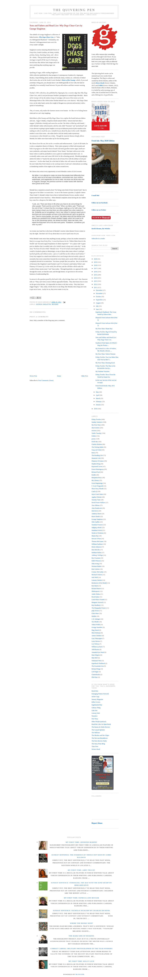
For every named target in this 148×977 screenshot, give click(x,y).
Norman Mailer (96, 566)
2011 (96, 287)
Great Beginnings (97, 483)
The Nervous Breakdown (100, 738)
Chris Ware (95, 613)
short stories (95, 428)
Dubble (94, 616)
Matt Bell (95, 658)
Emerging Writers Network (100, 694)
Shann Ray (95, 536)
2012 (96, 284)
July (97, 306)
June (97, 309)
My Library (95, 480)
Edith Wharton (96, 561)
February (99, 401)
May (97, 392)
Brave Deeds (96, 516)
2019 (96, 262)
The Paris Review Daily (99, 741)
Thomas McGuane (97, 541)
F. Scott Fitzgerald (97, 486)
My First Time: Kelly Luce (81, 961)
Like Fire (94, 710)
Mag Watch (95, 630)
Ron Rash (95, 586)
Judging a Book (97, 527)
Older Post (84, 376)
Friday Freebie (96, 419)
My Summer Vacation (102, 371)
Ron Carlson (96, 569)
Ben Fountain (96, 558)
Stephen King (96, 464)
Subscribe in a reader (98, 238)
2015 (96, 275)
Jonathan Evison (97, 530)
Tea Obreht (95, 622)
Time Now (95, 746)
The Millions (96, 733)
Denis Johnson (96, 547)
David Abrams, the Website (101, 228)
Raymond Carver (97, 466)
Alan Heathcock (97, 508)
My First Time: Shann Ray (103, 329)
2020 (96, 259)
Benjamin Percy (97, 477)
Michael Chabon (97, 575)
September (99, 300)
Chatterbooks (96, 674)
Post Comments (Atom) (45, 380)
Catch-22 (94, 491)
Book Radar (95, 597)
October (98, 296)
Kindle (94, 475)
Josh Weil (95, 577)
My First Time (96, 425)
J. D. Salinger (96, 619)
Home (59, 376)
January (98, 405)
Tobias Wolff (96, 624)
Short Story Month (98, 489)
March (98, 398)
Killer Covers (96, 702)
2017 (96, 268)
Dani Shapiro (96, 655)
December (99, 290)
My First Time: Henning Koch (105, 363)
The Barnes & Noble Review (101, 727)
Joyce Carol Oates (97, 494)
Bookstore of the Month (99, 583)
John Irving (95, 563)
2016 (96, 271)
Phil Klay (95, 677)
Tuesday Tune (96, 500)
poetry (94, 439)
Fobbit (94, 436)
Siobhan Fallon (96, 552)
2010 (96, 409)
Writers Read (96, 749)
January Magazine (97, 699)
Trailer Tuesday (97, 433)
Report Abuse (97, 823)
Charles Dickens (97, 444)
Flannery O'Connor (98, 461)
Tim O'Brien (96, 505)
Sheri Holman (96, 633)
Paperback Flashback (98, 663)
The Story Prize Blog (98, 744)
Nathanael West (96, 660)
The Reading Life (97, 455)
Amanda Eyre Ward (98, 652)
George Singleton (43, 304)
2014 (96, 278)
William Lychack (97, 647)
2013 (96, 281)
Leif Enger (95, 672)
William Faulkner (97, 544)
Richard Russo (96, 588)
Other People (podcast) (99, 721)
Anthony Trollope (97, 555)
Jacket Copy (95, 696)
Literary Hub (96, 713)
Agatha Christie (97, 497)
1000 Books (95, 649)
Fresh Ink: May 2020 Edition (103, 141)
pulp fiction (95, 611)
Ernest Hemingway (98, 469)
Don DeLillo (96, 550)
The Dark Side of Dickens (81, 936)
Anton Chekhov (97, 636)
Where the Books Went (81, 923)
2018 (96, 265)
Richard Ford (96, 472)
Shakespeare (96, 591)
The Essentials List (98, 666)
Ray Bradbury (96, 605)
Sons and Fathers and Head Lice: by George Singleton (56, 27)
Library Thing (96, 708)
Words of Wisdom (97, 533)
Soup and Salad (96, 450)
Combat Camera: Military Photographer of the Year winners (81, 948)
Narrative (95, 716)
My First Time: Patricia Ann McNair (81, 898)
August (98, 303)
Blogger (80, 974)
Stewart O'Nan (96, 539)
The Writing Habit (97, 447)
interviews (95, 511)
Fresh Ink (95, 441)
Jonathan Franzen (97, 525)
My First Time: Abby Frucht (81, 870)
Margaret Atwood (97, 602)
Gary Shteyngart (97, 638)
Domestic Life (96, 458)
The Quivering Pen (74, 10)
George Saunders (97, 627)
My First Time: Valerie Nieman (105, 354)
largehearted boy (97, 705)
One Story (95, 719)
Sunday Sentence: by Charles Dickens (81, 910)
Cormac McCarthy (97, 572)
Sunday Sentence (97, 422)
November (99, 293)
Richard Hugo (96, 669)
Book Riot (95, 691)
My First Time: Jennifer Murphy (81, 842)
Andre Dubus (96, 594)
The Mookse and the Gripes (100, 735)
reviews (55, 304)
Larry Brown (96, 641)
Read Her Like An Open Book (101, 724)
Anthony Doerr (96, 514)
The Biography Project (99, 608)
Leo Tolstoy (95, 644)
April (98, 395)
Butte (93, 453)
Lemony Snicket (97, 580)
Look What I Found (98, 599)
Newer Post (33, 376)
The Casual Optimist (98, 730)
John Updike (96, 522)
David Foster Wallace (98, 502)
